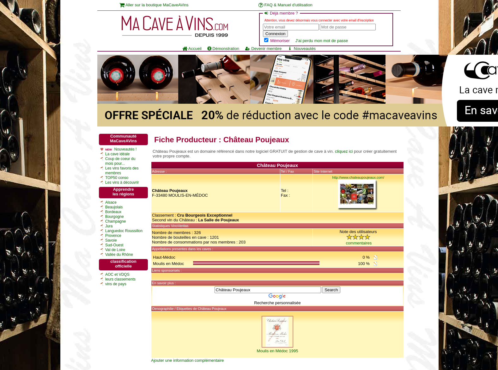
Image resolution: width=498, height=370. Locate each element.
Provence (113, 235)
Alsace (111, 202)
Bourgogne (114, 216)
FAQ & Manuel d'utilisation (285, 5)
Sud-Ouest (114, 245)
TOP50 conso (116, 178)
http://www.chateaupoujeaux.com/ (358, 177)
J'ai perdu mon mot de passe (321, 40)
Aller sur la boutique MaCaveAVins (154, 5)
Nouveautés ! (125, 149)
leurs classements (120, 279)
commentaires (359, 243)
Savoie (111, 240)
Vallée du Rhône (119, 254)
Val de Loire (115, 250)
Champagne (115, 221)
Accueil (192, 48)
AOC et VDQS (117, 274)
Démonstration (223, 48)
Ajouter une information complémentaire (187, 360)
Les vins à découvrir (122, 182)
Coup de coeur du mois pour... (120, 161)
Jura (108, 226)
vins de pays (115, 284)
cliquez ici (344, 151)
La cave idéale (117, 154)
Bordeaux (113, 212)
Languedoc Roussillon (124, 231)
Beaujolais (114, 207)
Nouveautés (301, 48)
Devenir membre (263, 48)
